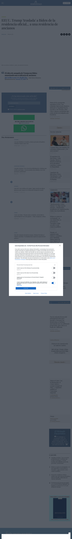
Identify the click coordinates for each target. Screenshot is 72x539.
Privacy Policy (44, 293)
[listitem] (36, 265)
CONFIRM (25, 288)
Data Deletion (28, 293)
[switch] (53, 268)
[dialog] (36, 269)
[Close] (60, 246)
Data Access (36, 293)
